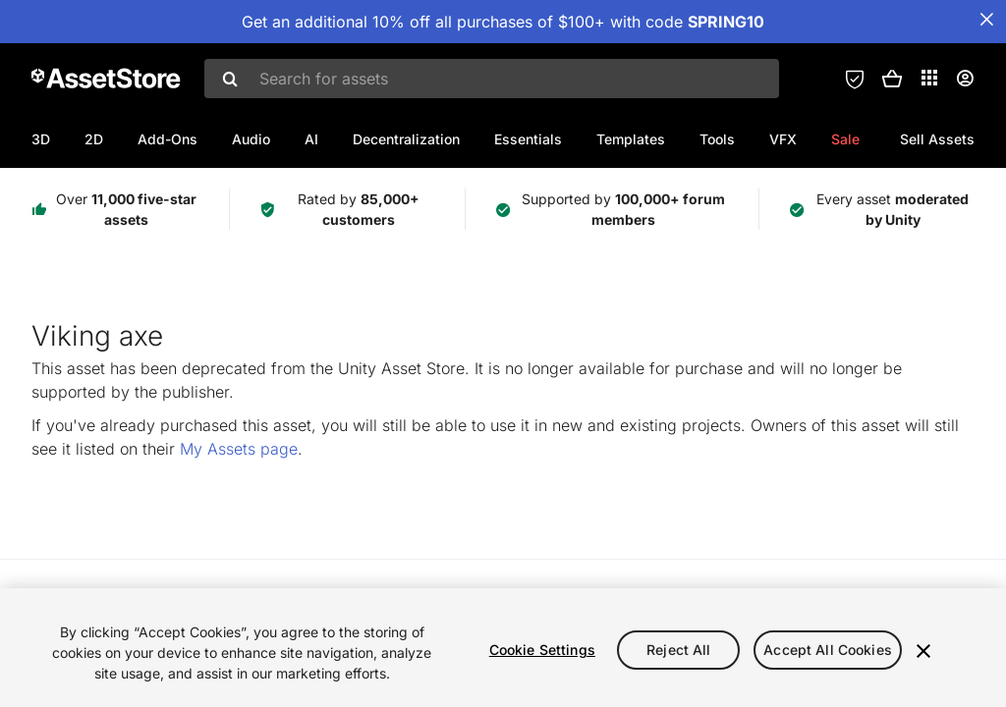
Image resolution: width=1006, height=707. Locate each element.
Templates (630, 139)
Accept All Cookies (827, 649)
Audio (251, 139)
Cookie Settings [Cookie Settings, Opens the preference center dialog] (542, 649)
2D (93, 139)
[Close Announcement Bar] (986, 19)
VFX (783, 139)
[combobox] (491, 78)
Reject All (678, 649)
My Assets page (239, 449)
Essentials (528, 139)
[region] (503, 647)
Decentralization (406, 139)
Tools (717, 139)
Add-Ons (167, 139)
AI (311, 139)
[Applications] (929, 77)
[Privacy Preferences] (854, 78)
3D (40, 139)
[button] (892, 78)
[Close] (923, 651)
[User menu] (965, 78)
